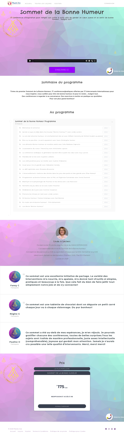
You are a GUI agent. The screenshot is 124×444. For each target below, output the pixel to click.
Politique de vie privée (58, 436)
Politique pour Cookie (77, 436)
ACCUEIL (28, 3)
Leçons (20, 436)
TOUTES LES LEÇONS (43, 3)
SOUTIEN (57, 3)
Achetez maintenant (62, 409)
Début (106, 128)
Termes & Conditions (40, 436)
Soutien (28, 436)
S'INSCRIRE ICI (62, 70)
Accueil (13, 436)
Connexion (109, 3)
